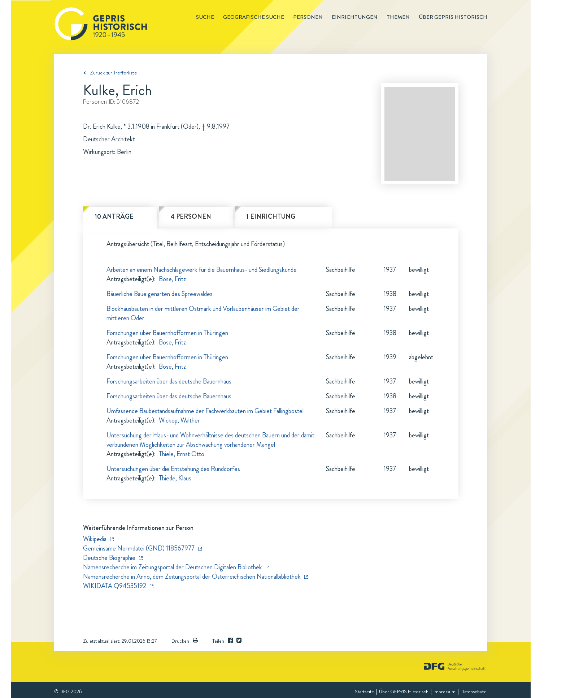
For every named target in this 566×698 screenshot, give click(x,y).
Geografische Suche (253, 17)
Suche (205, 17)
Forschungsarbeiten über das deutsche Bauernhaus (168, 381)
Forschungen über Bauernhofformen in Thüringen (167, 333)
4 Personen (190, 216)
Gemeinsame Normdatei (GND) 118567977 (139, 548)
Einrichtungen (355, 17)
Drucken (184, 641)
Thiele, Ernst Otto (181, 454)
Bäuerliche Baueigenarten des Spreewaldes (159, 294)
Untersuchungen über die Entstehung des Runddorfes (173, 469)
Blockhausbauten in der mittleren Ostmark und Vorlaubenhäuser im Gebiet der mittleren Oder (203, 313)
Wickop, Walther (179, 420)
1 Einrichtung (270, 216)
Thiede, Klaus (175, 478)
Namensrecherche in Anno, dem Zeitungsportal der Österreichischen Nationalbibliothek (192, 576)
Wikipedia (94, 539)
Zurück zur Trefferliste (113, 73)
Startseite (364, 691)
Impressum (445, 691)
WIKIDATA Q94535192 (114, 586)
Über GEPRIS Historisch (403, 691)
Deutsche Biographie (109, 557)
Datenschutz (473, 691)
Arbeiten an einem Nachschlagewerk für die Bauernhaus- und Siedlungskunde (201, 269)
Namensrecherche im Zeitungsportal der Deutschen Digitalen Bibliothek (172, 567)
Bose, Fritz (172, 279)
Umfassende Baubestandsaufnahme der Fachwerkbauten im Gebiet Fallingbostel (205, 411)
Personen (308, 17)
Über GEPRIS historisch (453, 17)
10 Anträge (114, 216)
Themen (398, 17)
